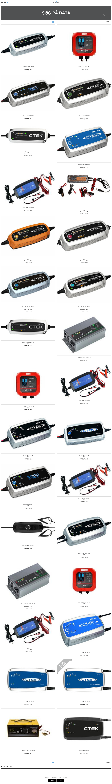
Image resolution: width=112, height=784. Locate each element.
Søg (5, 2)
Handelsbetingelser (56, 777)
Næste (107, 21)
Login (7, 2)
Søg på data (56, 13)
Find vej (47, 777)
